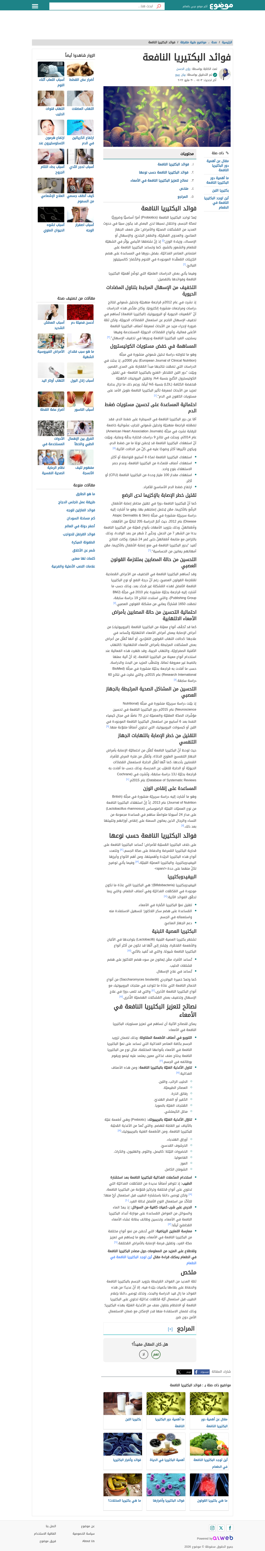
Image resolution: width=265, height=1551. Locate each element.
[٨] (175, 679)
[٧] (114, 603)
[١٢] (121, 849)
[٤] (155, 395)
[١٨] (119, 1130)
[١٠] (127, 779)
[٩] (107, 726)
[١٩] (190, 1194)
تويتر (188, 1372)
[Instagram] (212, 1528)
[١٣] (137, 861)
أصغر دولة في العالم (80, 526)
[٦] (149, 550)
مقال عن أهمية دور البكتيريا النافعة (218, 166)
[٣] (108, 337)
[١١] (182, 825)
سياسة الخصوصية (84, 1533)
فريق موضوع (48, 1541)
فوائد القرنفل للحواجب (79, 534)
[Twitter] (221, 1528)
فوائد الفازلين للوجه (80, 510)
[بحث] (159, 6)
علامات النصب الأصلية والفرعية (73, 567)
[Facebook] (229, 1528)
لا (143, 1354)
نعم (156, 1354)
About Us (88, 1541)
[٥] (114, 448)
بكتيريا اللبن (220, 190)
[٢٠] (127, 1200)
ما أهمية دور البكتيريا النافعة (217, 180)
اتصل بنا (51, 1526)
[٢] (184, 264)
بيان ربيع (180, 75)
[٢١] (116, 1242)
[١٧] (178, 1072)
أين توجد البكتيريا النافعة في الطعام (216, 203)
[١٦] (161, 1061)
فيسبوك (205, 1372)
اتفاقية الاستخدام (45, 1533)
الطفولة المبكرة (83, 543)
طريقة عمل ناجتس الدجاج (76, 502)
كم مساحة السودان (81, 518)
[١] (163, 240)
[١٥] (129, 950)
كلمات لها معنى (83, 559)
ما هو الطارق (85, 494)
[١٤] (165, 896)
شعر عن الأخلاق (83, 551)
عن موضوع (88, 1526)
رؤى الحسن (183, 69)
